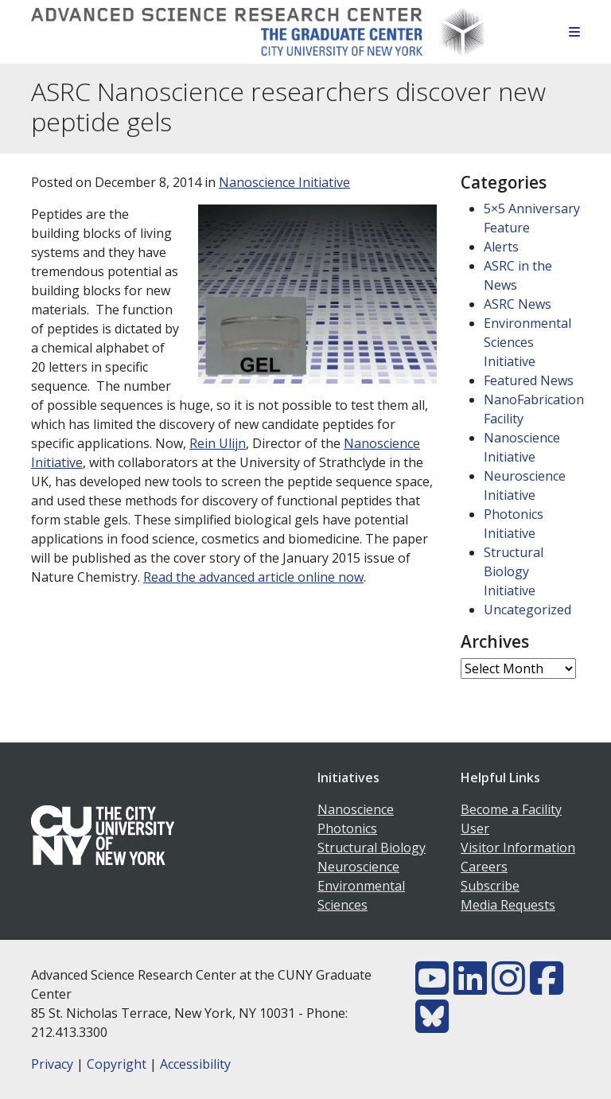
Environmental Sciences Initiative (527, 342)
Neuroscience (358, 866)
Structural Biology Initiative (513, 571)
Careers (484, 866)
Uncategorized (527, 609)
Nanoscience (355, 809)
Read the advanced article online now (253, 577)
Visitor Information (518, 847)
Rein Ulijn (217, 443)
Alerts (501, 246)
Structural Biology (371, 847)
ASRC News (517, 304)
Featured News (529, 380)
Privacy (52, 1064)
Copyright (116, 1064)
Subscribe (490, 885)
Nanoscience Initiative (284, 182)
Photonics (347, 828)
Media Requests (508, 905)
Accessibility (195, 1064)
